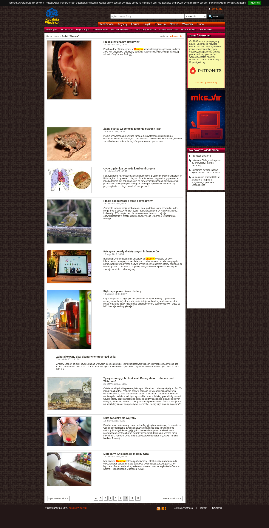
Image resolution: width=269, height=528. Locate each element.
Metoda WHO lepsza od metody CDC (126, 453)
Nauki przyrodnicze (145, 29)
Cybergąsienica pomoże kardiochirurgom (129, 168)
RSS (164, 508)
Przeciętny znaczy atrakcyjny (121, 41)
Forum (135, 24)
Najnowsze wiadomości (204, 150)
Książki (147, 24)
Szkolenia (217, 508)
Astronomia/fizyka (168, 29)
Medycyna (51, 29)
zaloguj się (216, 8)
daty (181, 36)
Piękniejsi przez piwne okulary (122, 291)
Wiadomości (107, 24)
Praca (200, 24)
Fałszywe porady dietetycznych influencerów (131, 251)
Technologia (66, 29)
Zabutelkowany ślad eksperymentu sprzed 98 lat (86, 356)
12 (138, 498)
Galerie (174, 24)
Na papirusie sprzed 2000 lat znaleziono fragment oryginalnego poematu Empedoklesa (206, 181)
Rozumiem (254, 2)
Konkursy (160, 24)
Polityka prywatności (183, 508)
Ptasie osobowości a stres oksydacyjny (128, 200)
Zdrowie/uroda (100, 29)
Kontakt (203, 508)
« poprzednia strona (58, 498)
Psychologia (82, 29)
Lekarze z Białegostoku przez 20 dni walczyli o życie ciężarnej (206, 163)
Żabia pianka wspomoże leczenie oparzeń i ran (132, 128)
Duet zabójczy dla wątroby (119, 417)
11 (132, 498)
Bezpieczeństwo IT (121, 29)
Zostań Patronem (200, 35)
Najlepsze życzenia (201, 156)
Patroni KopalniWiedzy (206, 82)
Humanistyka (188, 29)
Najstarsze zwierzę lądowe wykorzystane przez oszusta (206, 171)
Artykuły (122, 24)
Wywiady (187, 24)
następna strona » (172, 498)
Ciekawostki (205, 29)
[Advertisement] (115, 114)
